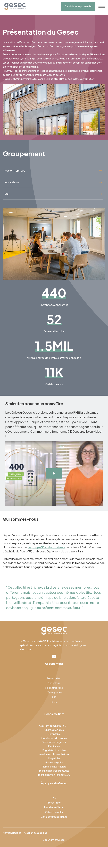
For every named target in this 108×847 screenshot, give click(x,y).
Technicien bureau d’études (54, 770)
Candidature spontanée (78, 6)
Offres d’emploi (54, 812)
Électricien (54, 746)
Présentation (54, 678)
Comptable (54, 733)
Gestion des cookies (35, 832)
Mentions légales (12, 832)
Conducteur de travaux (54, 737)
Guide (54, 701)
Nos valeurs (54, 682)
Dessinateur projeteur (54, 742)
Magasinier (54, 758)
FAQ (54, 797)
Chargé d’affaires (54, 729)
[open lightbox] (54, 473)
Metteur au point (54, 762)
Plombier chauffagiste (54, 766)
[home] (14, 6)
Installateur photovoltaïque (54, 754)
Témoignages (54, 692)
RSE (54, 697)
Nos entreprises (54, 687)
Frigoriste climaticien (54, 750)
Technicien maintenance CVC (54, 774)
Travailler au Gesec (54, 807)
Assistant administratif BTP (54, 725)
